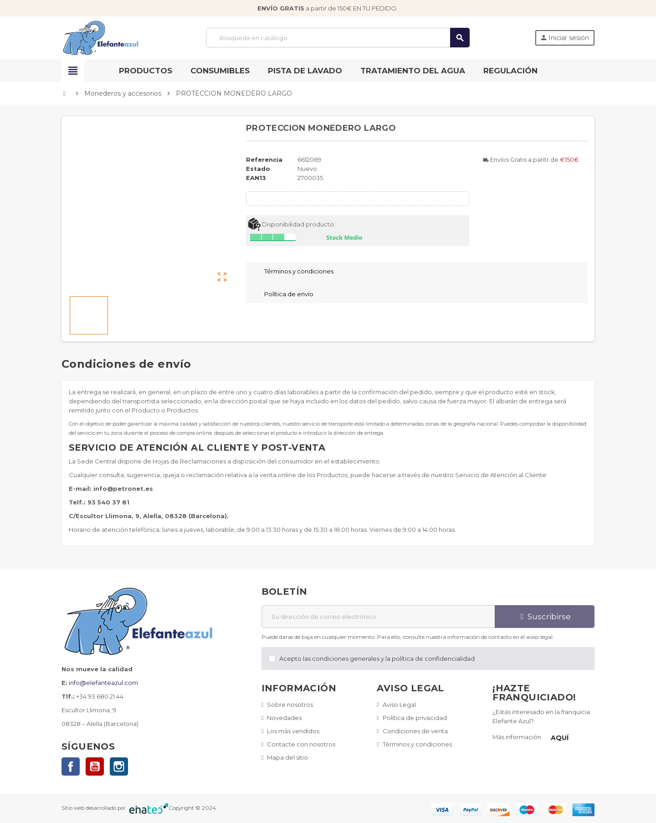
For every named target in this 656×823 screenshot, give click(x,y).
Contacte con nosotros (301, 744)
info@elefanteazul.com (103, 682)
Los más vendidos (293, 731)
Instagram (119, 766)
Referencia (264, 159)
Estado (258, 168)
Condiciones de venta (415, 731)
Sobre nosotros (290, 704)
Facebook (71, 766)
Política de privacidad (415, 717)
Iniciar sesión (564, 38)
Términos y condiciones (417, 744)
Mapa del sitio (287, 757)
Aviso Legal (399, 704)
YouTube (95, 766)
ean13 (256, 177)
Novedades (284, 717)
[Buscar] (337, 37)
